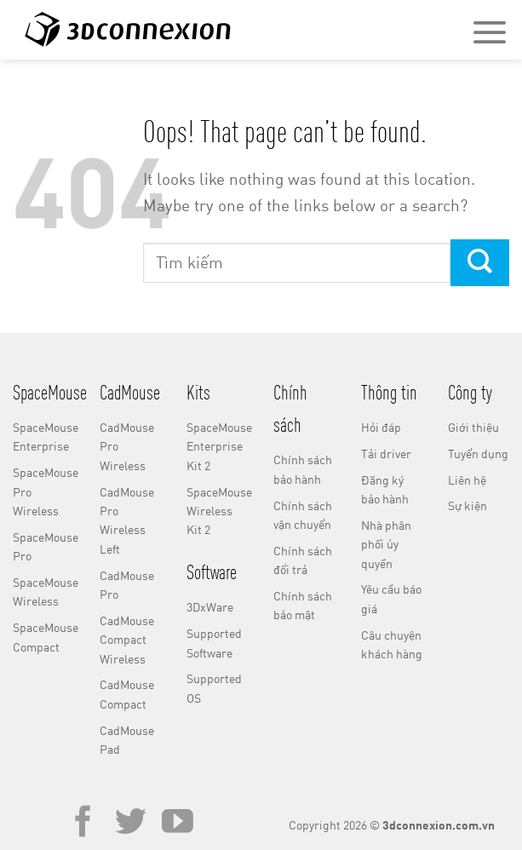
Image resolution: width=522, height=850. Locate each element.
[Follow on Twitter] (130, 824)
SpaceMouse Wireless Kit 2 (219, 511)
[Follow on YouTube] (177, 824)
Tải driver (386, 453)
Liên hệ (467, 480)
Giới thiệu (473, 427)
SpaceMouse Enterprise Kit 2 (219, 446)
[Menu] (489, 32)
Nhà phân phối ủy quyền (386, 544)
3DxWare (209, 607)
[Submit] (479, 262)
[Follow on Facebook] (83, 824)
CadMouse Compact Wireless (127, 639)
